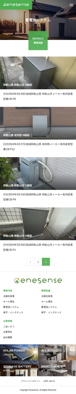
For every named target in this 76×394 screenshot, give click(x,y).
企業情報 (7, 321)
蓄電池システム (11, 307)
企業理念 (7, 332)
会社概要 (7, 337)
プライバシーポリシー (30, 381)
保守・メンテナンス (13, 312)
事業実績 (45, 290)
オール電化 (8, 301)
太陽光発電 (8, 296)
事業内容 (7, 290)
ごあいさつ (8, 326)
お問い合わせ (49, 381)
